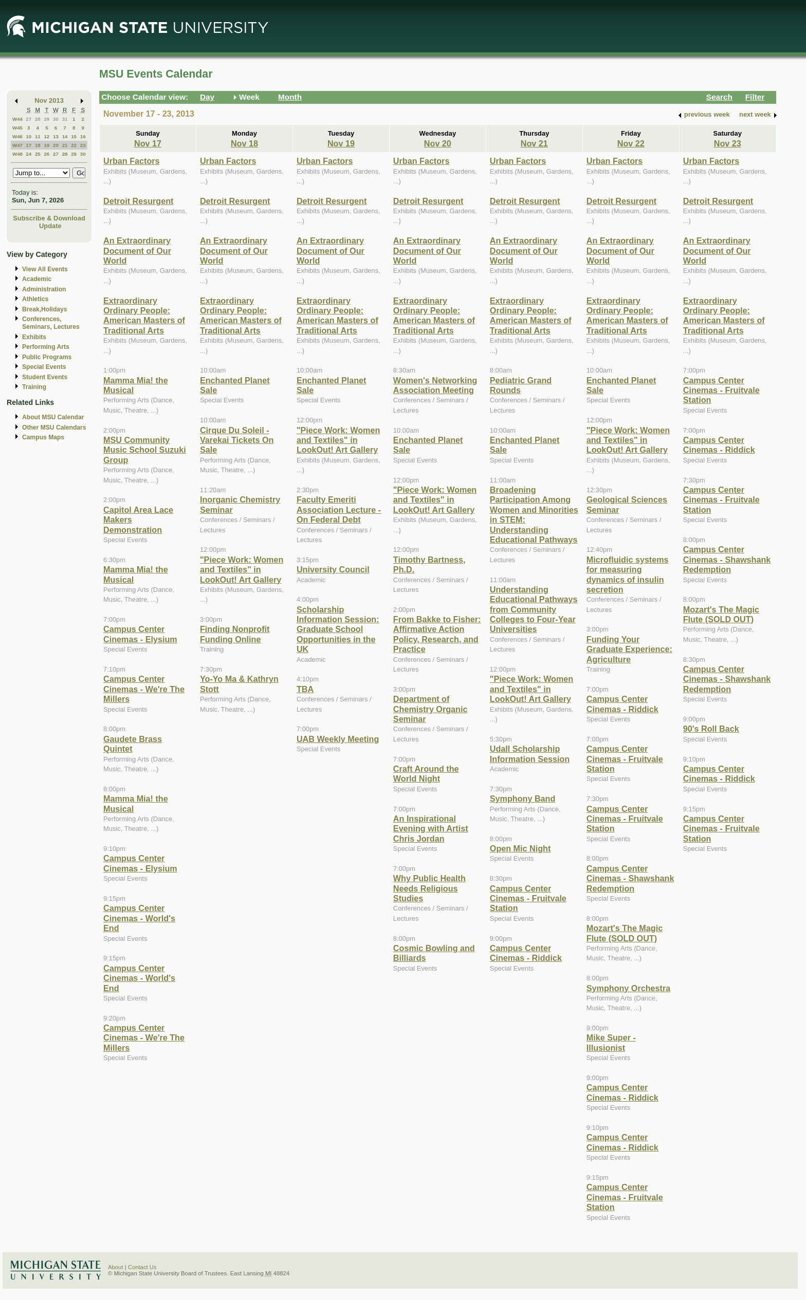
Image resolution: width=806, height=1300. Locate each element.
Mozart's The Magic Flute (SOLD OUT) (625, 932)
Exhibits (34, 337)
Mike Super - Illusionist (611, 1042)
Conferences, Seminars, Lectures (51, 322)
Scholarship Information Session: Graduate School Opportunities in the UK (338, 629)
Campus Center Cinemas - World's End (139, 918)
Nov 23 (727, 143)
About (115, 1267)
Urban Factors (131, 160)
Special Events (44, 366)
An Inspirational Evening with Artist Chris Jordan (430, 828)
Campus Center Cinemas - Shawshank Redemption (630, 878)
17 (28, 145)
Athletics (35, 299)
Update (50, 226)
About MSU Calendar (53, 417)
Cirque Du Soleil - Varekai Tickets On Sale (236, 440)
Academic (36, 279)
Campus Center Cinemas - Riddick (526, 952)
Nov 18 (244, 143)
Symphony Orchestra (628, 988)
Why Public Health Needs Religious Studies (429, 888)
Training (34, 387)
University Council (333, 569)
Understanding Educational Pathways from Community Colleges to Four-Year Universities (534, 609)
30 (56, 119)
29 (46, 119)
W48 (17, 154)
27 (28, 119)
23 (83, 145)
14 (65, 136)
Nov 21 (534, 143)
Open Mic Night (520, 848)
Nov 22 (631, 143)
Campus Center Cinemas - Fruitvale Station (528, 898)
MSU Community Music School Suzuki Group (144, 450)
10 (28, 136)
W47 (17, 145)
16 (83, 136)
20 (56, 145)
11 (38, 136)
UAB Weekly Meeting (338, 739)
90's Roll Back (711, 728)
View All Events (45, 269)
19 (46, 145)
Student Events (44, 377)
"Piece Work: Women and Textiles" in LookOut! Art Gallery (241, 569)
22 (74, 145)
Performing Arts (45, 346)
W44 (17, 119)
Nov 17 (147, 143)
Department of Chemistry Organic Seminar (430, 708)
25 (38, 154)
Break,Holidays (44, 309)
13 (56, 136)
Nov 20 (437, 143)
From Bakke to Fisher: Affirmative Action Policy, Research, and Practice (437, 634)
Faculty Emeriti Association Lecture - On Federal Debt (339, 509)
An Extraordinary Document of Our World (137, 250)
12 (46, 136)
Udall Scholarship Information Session (530, 753)
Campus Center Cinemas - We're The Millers (144, 688)
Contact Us (142, 1267)
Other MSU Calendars (54, 427)
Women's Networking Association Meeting (435, 385)
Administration (44, 289)
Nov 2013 (49, 100)
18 (38, 145)
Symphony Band (522, 798)
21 (65, 145)
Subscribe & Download (49, 218)
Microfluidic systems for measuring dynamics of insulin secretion (628, 574)
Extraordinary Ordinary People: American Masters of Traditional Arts (144, 315)
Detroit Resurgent (138, 201)
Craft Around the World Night (426, 773)
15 (74, 136)
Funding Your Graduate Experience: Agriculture (629, 649)
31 (65, 119)
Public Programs (46, 357)
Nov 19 (341, 143)
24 (28, 154)
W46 (17, 136)
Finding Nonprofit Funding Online (235, 633)
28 (38, 119)
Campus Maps (43, 437)
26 (46, 154)
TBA (305, 689)
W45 (17, 128)
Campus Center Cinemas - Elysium (140, 633)
